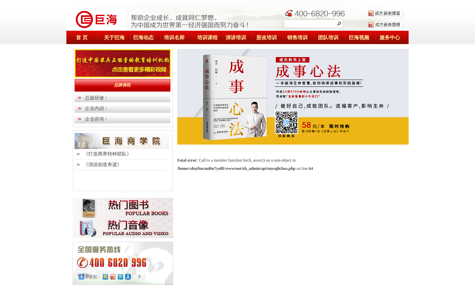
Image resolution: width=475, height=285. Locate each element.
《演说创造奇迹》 (103, 164)
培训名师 (174, 37)
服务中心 (390, 37)
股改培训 (266, 37)
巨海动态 (143, 37)
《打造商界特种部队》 (107, 154)
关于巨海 (114, 37)
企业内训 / (95, 108)
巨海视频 (359, 37)
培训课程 (207, 37)
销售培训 (297, 37)
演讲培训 (236, 37)
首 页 (82, 37)
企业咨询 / (95, 119)
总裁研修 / (95, 97)
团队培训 (328, 37)
